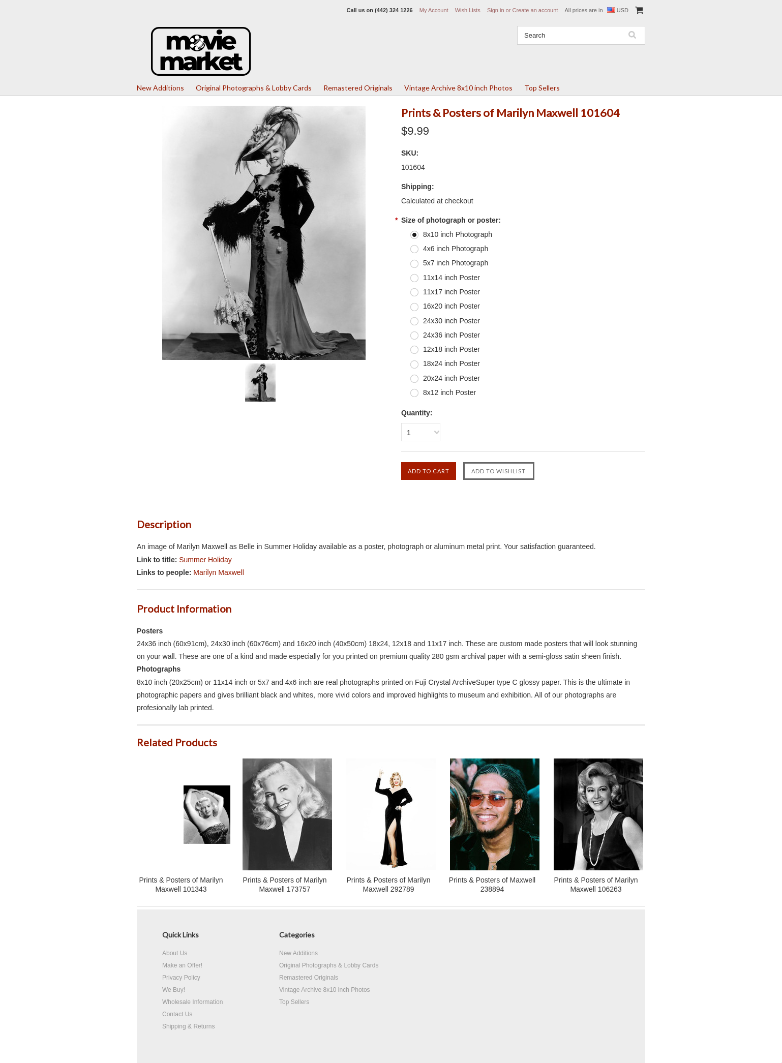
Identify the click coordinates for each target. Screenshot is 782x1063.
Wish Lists (467, 10)
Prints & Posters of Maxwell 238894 (492, 884)
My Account (433, 10)
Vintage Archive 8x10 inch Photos (458, 87)
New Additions (160, 87)
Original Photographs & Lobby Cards (254, 87)
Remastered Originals (358, 87)
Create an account (535, 10)
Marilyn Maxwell (218, 572)
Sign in (495, 10)
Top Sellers (542, 87)
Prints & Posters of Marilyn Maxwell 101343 (181, 884)
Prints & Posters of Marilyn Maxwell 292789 (389, 884)
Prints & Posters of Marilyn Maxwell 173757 (285, 884)
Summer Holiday (205, 560)
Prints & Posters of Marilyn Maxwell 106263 (596, 884)
